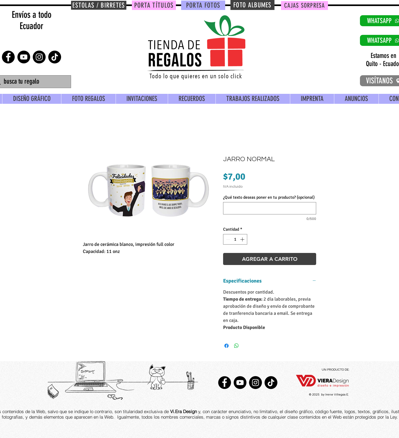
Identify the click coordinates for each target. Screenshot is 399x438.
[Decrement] (227, 239)
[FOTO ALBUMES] (252, 5)
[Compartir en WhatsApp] (236, 346)
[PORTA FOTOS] (203, 5)
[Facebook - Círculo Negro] (8, 57)
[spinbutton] (235, 239)
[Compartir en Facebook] (226, 346)
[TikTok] (54, 57)
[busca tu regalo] (32, 81)
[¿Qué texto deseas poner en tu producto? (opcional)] (269, 208)
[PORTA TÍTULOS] (154, 5)
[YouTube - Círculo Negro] (23, 57)
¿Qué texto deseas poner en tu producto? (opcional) (269, 197)
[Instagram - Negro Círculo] (39, 57)
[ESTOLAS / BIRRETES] (98, 5)
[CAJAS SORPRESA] (304, 5)
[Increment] (242, 239)
